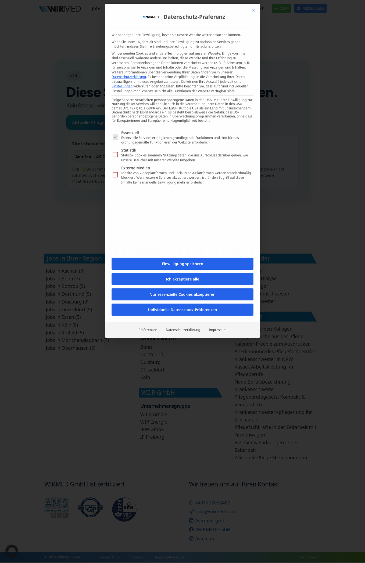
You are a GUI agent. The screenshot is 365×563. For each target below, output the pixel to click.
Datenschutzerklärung (183, 178)
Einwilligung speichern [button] (182, 112)
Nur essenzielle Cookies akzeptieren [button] (182, 143)
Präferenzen (147, 178)
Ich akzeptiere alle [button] (182, 127)
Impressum (218, 178)
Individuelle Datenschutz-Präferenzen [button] (182, 158)
